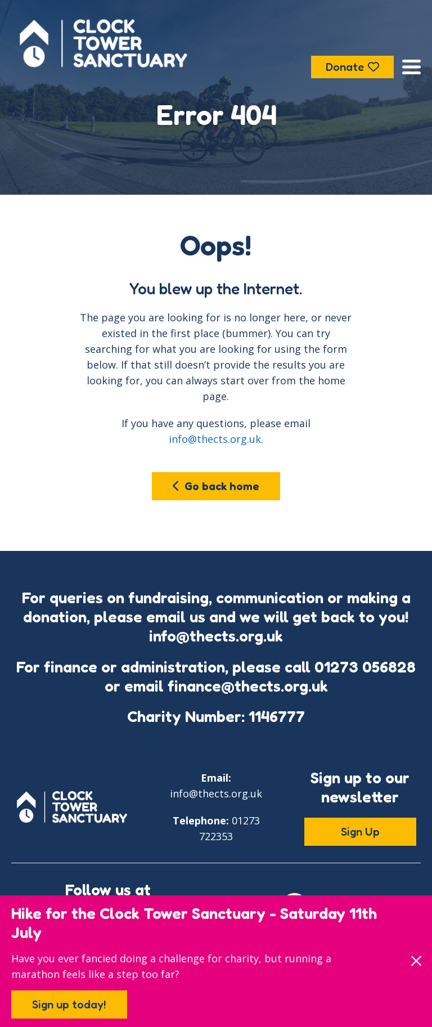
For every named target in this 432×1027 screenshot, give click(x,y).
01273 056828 (365, 666)
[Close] (416, 960)
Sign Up (360, 831)
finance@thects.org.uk (248, 686)
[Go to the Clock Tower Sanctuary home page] (103, 43)
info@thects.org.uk (215, 439)
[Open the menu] (411, 67)
